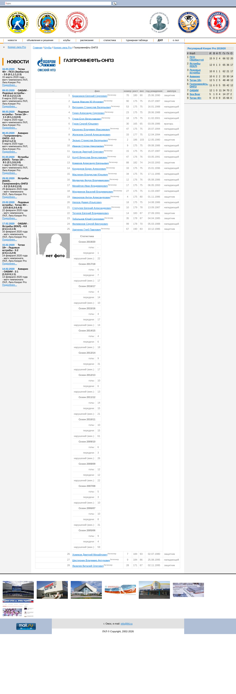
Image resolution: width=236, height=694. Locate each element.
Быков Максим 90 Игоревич (88, 101)
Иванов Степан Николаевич (88, 146)
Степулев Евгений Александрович (91, 208)
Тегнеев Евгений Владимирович (90, 213)
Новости (12, 40)
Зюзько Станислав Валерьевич (90, 140)
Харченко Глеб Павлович (86, 229)
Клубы (66, 40)
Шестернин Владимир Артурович (91, 560)
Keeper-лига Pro (17, 47)
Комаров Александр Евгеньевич (90, 163)
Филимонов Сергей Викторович (90, 223)
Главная (37, 47)
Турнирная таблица (137, 40)
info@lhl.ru (127, 623)
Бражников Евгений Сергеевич (89, 96)
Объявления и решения (40, 40)
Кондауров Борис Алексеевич (89, 168)
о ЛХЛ (176, 40)
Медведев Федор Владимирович (90, 180)
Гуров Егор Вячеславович (86, 118)
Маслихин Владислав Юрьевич (90, 174)
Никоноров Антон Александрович (91, 197)
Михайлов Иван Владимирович (90, 185)
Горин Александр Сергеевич (88, 113)
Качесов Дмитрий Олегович (88, 151)
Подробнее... (9, 85)
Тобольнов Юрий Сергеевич (88, 218)
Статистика (110, 40)
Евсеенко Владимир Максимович (91, 129)
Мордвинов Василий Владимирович (92, 191)
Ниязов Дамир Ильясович (87, 202)
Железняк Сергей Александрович (91, 134)
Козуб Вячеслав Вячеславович (89, 157)
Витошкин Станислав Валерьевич (91, 107)
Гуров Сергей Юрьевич (85, 123)
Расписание (87, 40)
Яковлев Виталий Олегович (88, 566)
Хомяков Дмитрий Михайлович (89, 554)
